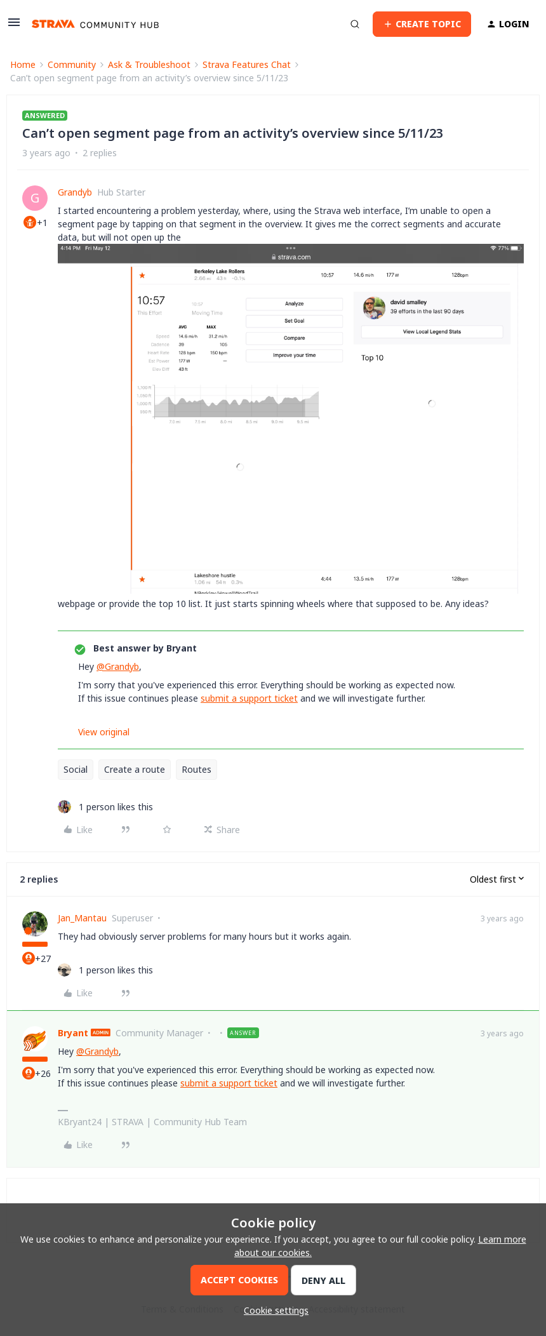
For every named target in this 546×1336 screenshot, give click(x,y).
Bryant (73, 1033)
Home (23, 64)
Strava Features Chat (247, 64)
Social (75, 769)
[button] (14, 26)
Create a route (134, 769)
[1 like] (105, 806)
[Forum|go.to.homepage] (95, 24)
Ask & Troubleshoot (149, 64)
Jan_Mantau (82, 918)
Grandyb (75, 192)
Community (72, 64)
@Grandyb (118, 666)
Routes (196, 769)
